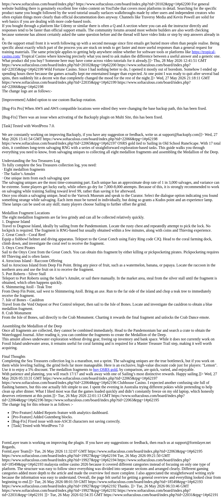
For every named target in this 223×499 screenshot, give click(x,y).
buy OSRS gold (105, 369)
